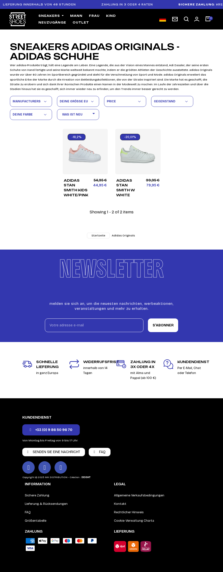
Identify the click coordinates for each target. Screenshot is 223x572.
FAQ (28, 512)
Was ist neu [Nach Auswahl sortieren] (79, 114)
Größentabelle (35, 521)
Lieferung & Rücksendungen (46, 504)
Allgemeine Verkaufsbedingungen (139, 495)
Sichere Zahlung (37, 495)
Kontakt (120, 504)
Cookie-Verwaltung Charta (134, 521)
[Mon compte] (196, 19)
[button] (186, 19)
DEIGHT (86, 477)
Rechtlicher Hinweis (129, 512)
